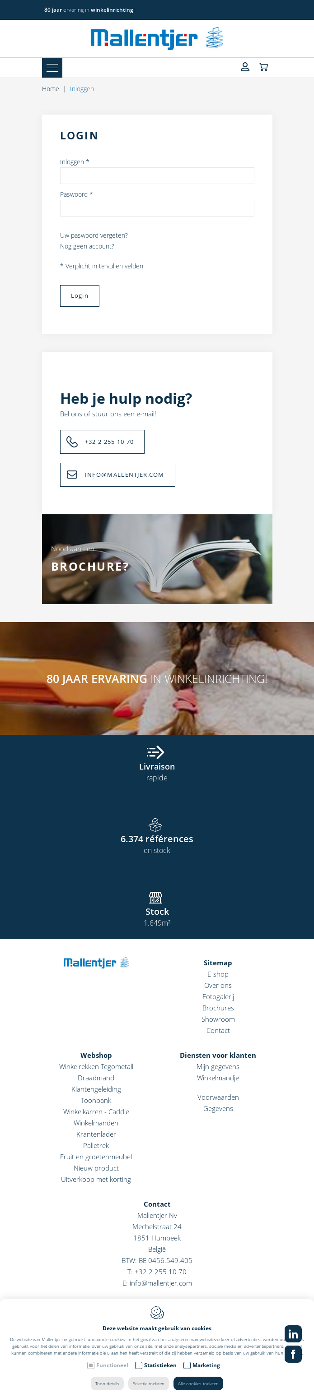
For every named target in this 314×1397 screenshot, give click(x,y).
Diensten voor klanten (218, 1055)
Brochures (218, 1007)
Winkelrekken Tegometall (96, 1066)
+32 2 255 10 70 (161, 1271)
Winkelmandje (218, 1077)
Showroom (218, 1019)
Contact (218, 1030)
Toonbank (96, 1100)
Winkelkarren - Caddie (96, 1111)
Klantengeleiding (96, 1088)
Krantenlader (96, 1134)
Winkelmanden (96, 1122)
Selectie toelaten (148, 1383)
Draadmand (96, 1077)
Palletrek (96, 1145)
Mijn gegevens (218, 1066)
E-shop (218, 973)
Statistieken (160, 1365)
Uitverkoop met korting (96, 1179)
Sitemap (218, 962)
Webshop (96, 1055)
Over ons (218, 985)
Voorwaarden (218, 1097)
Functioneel (112, 1365)
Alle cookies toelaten (198, 1383)
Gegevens (218, 1108)
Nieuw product (96, 1167)
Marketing (206, 1365)
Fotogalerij (218, 996)
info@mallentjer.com (161, 1282)
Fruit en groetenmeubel (96, 1156)
